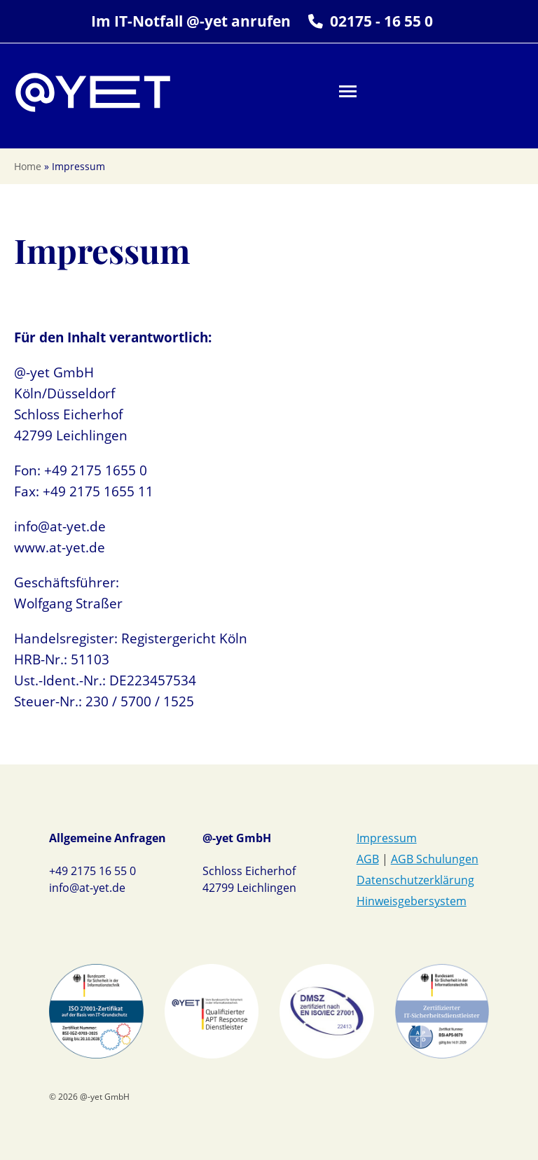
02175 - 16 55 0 (381, 21)
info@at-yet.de (87, 887)
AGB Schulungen (434, 859)
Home (27, 166)
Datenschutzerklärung (415, 880)
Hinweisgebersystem (412, 901)
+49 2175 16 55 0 (92, 871)
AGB (368, 859)
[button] (348, 91)
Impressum (387, 838)
